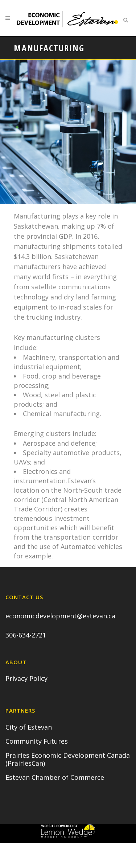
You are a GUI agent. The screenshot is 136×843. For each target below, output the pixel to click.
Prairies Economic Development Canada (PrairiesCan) (67, 759)
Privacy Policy (26, 678)
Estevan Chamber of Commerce (54, 777)
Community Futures (36, 741)
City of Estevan (28, 727)
